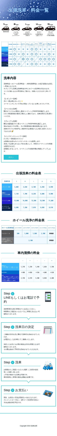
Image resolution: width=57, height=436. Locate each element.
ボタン (11, 157)
